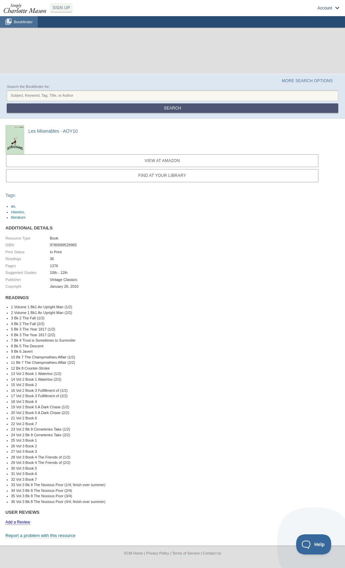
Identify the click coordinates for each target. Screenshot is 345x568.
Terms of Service (186, 553)
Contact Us (212, 553)
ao (13, 206)
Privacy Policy (157, 553)
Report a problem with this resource (40, 535)
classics (17, 212)
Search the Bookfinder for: (28, 87)
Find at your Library (162, 175)
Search (172, 108)
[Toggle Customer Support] (314, 544)
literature (18, 217)
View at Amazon (162, 160)
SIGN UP (61, 7)
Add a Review (17, 522)
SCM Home (133, 553)
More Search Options (307, 80)
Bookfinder (23, 22)
